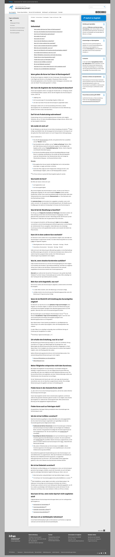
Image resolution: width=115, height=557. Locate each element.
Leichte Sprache (55, 552)
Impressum (20, 552)
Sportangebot (12, 12)
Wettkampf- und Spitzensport (49, 12)
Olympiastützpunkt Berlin (54, 537)
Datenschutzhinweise (29, 552)
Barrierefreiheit (38, 552)
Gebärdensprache (47, 552)
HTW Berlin (33, 17)
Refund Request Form (38, 361)
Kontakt (60, 12)
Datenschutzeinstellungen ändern (68, 552)
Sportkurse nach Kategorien (94, 539)
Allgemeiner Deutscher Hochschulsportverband (54, 539)
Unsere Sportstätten (22, 12)
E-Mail (32, 241)
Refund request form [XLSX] (74, 537)
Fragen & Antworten (92, 541)
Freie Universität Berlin (39, 507)
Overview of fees (72, 539)
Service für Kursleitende (35, 12)
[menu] (100, 12)
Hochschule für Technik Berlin (40, 504)
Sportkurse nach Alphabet (94, 537)
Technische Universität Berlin (40, 512)
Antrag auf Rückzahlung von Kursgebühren (44, 358)
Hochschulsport (39, 17)
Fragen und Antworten (54, 17)
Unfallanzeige (63, 431)
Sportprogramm (44, 140)
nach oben (101, 530)
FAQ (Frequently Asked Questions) (76, 541)
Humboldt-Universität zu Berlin (41, 509)
